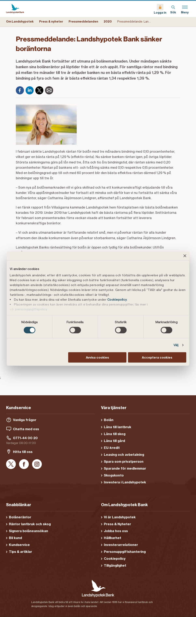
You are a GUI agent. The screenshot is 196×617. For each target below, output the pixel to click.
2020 (108, 21)
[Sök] (173, 9)
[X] (39, 90)
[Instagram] (37, 464)
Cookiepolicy (117, 299)
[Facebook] (20, 90)
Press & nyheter (51, 21)
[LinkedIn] (30, 90)
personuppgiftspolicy (31, 309)
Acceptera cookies (157, 357)
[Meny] (185, 9)
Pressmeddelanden (83, 21)
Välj (175, 345)
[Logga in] (160, 9)
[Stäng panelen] (184, 255)
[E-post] (49, 90)
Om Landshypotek (20, 21)
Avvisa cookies (97, 357)
